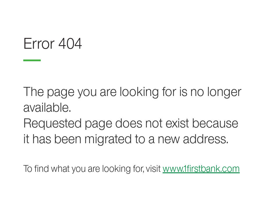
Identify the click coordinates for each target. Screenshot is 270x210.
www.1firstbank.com (201, 168)
